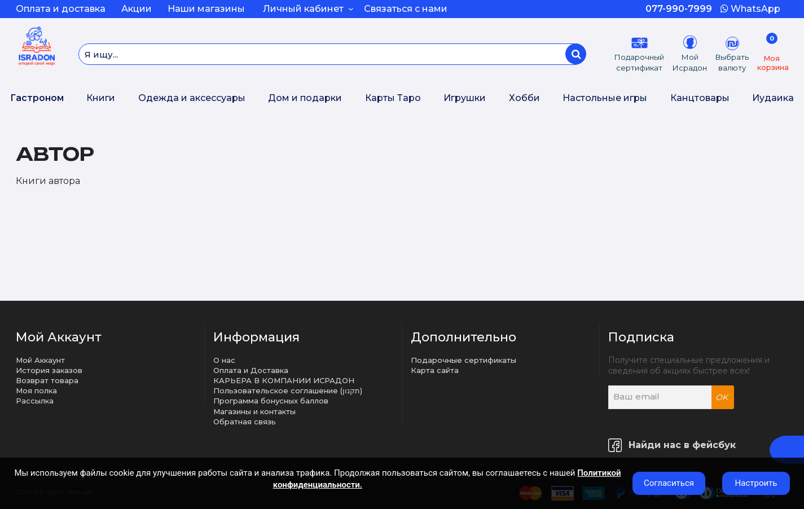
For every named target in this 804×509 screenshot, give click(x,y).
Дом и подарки (305, 98)
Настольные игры (605, 98)
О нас (224, 360)
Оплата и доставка (61, 8)
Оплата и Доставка (250, 370)
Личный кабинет (308, 8)
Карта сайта (435, 370)
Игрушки (464, 98)
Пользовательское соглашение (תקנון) (287, 390)
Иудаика (773, 98)
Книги (100, 98)
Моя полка (36, 390)
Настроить (756, 483)
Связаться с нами (405, 8)
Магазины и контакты (254, 411)
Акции (136, 8)
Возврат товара (47, 380)
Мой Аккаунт (40, 360)
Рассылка (35, 400)
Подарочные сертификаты (463, 360)
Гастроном (37, 98)
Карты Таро (393, 98)
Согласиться (669, 483)
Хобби (524, 98)
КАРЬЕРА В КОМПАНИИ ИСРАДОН (283, 380)
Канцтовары (700, 98)
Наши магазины (206, 8)
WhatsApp (750, 8)
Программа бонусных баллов (270, 400)
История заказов (49, 370)
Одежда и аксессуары (191, 98)
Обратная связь (244, 421)
